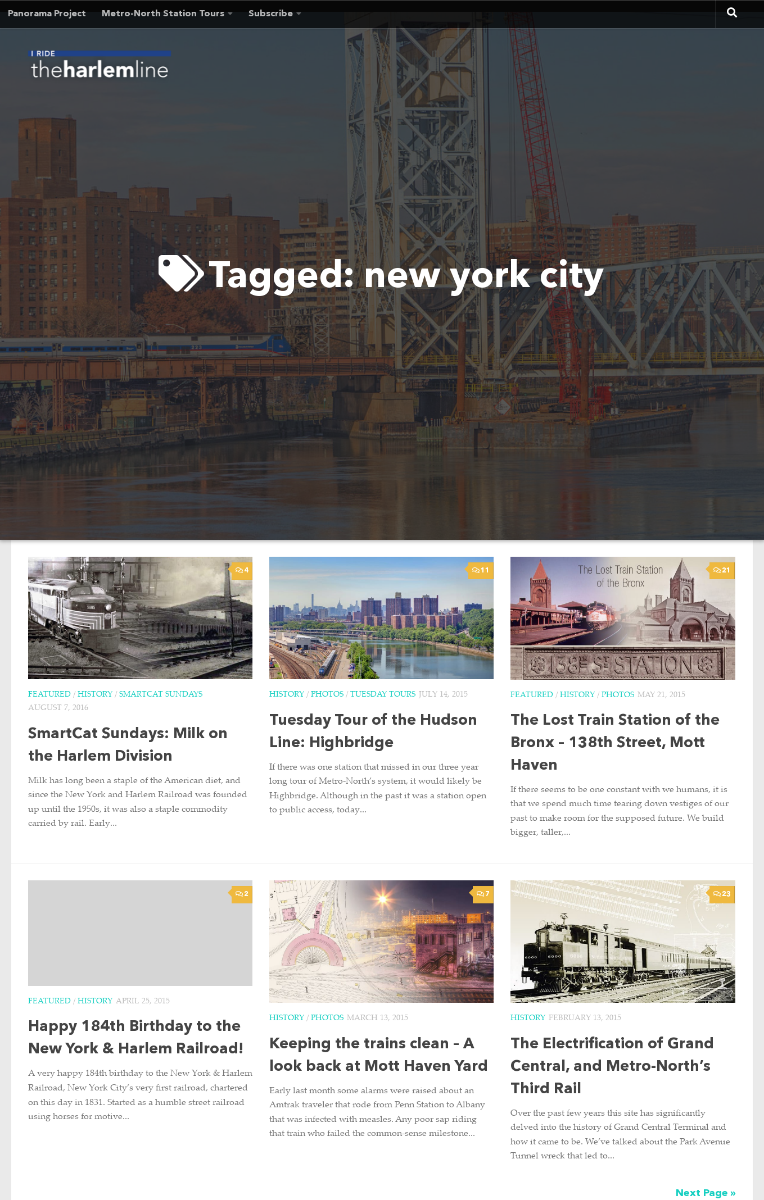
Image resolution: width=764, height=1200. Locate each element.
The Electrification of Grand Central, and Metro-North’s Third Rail (612, 1067)
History (95, 695)
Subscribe (270, 14)
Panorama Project (47, 14)
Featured (49, 695)
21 (722, 570)
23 (722, 894)
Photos (327, 695)
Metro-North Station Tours (163, 14)
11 (481, 570)
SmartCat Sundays (160, 695)
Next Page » (706, 1193)
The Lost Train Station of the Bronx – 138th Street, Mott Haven (615, 743)
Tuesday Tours (382, 695)
